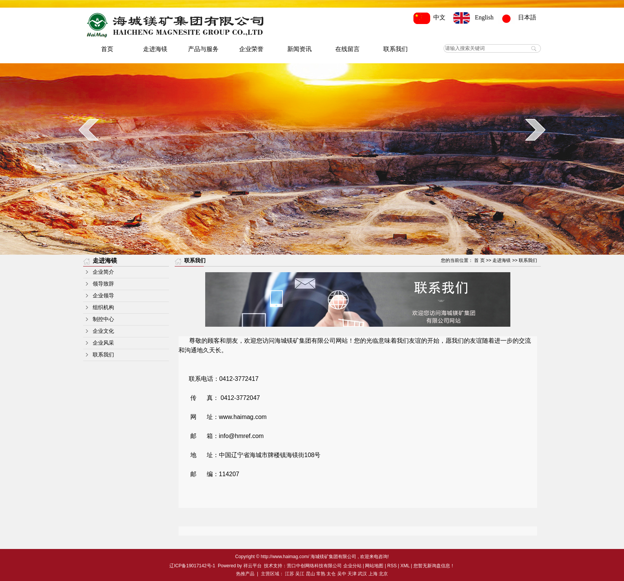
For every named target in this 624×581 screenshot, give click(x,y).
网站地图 (374, 565)
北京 (383, 573)
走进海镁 (155, 49)
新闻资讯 (299, 49)
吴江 (299, 573)
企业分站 (352, 565)
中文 (431, 17)
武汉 (362, 573)
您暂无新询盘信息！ (434, 565)
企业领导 (103, 296)
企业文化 (103, 331)
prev (89, 129)
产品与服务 (203, 49)
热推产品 (245, 573)
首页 (107, 49)
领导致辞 (103, 284)
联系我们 (395, 49)
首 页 (479, 260)
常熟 (320, 573)
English (473, 17)
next (535, 129)
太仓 (331, 573)
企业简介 (103, 272)
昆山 (310, 573)
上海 (373, 573)
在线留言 (347, 49)
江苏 (289, 573)
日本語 (519, 17)
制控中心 (103, 319)
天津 (352, 573)
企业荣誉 (251, 49)
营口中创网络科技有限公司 (314, 565)
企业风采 (103, 343)
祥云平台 (252, 565)
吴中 (341, 573)
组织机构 (103, 307)
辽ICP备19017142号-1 (192, 565)
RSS (392, 565)
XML (405, 565)
